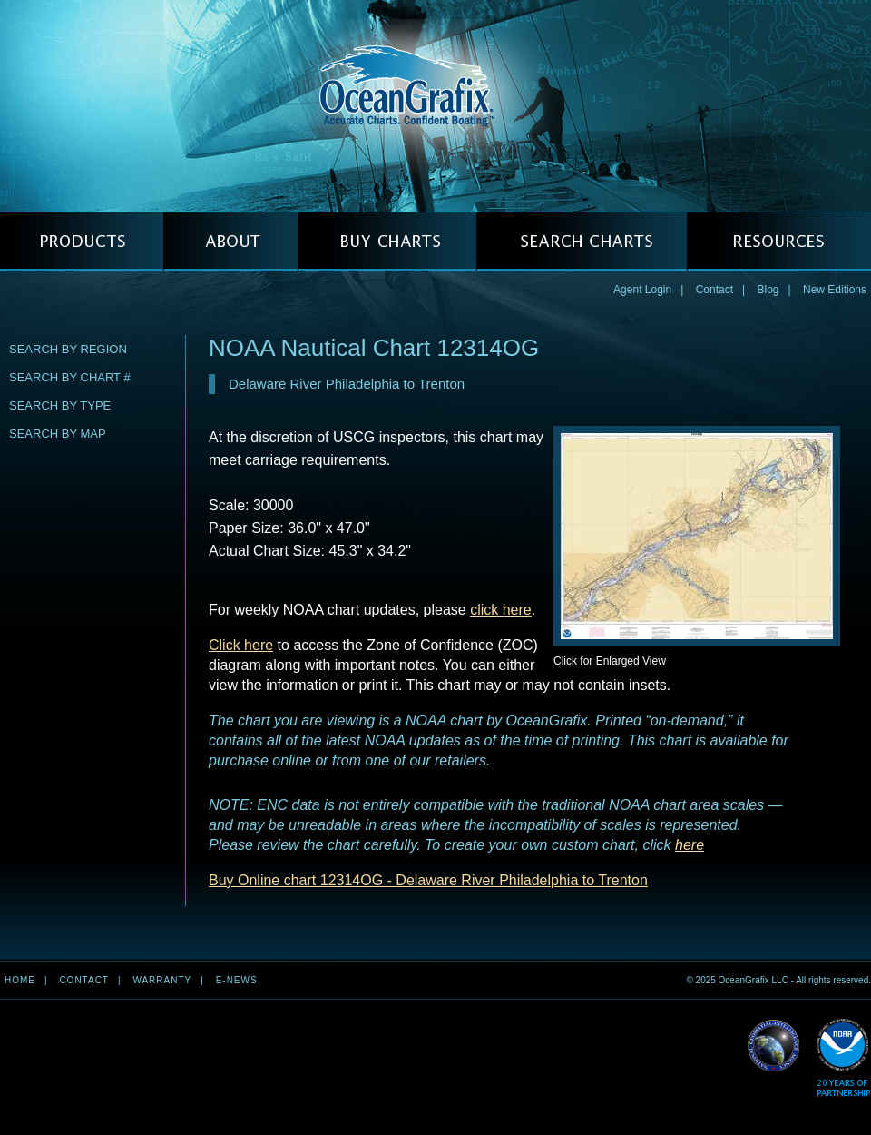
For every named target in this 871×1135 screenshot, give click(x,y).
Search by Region (68, 349)
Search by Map (57, 433)
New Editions (834, 289)
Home (20, 980)
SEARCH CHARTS (581, 241)
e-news (237, 980)
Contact (714, 289)
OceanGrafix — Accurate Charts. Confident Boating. (435, 105)
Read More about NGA (774, 1046)
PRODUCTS (81, 241)
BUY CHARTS (387, 241)
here (689, 845)
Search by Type (60, 405)
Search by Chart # (70, 377)
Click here (241, 645)
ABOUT (230, 241)
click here (501, 609)
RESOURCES (779, 241)
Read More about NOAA (843, 1058)
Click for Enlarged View (609, 661)
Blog (767, 289)
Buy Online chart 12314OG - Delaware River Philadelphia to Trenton (428, 880)
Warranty (161, 980)
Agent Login (642, 289)
